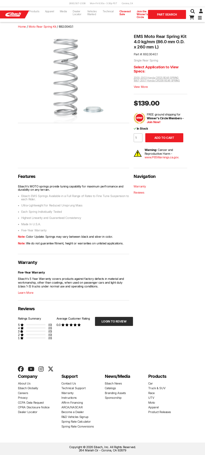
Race (151, 393)
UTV (151, 397)
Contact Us (68, 383)
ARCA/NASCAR (72, 407)
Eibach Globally (28, 388)
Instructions (69, 397)
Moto (151, 402)
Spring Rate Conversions (77, 426)
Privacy (23, 397)
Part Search (167, 14)
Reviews (139, 192)
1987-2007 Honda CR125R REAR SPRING (157, 80)
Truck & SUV (157, 388)
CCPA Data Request (31, 402)
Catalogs (110, 388)
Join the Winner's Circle (142, 14)
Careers (23, 393)
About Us (24, 383)
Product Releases (159, 412)
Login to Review (114, 321)
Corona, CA (127, 3)
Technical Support (73, 388)
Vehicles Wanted (92, 13)
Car (150, 383)
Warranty (140, 186)
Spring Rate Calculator (76, 421)
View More (141, 86)
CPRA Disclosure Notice (34, 407)
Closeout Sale (125, 13)
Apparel (49, 11)
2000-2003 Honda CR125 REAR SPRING (156, 77)
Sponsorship (113, 397)
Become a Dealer (72, 412)
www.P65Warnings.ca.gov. (162, 157)
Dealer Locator (77, 13)
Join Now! (153, 122)
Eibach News (113, 383)
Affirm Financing (72, 402)
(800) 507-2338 (77, 3)
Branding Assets (115, 393)
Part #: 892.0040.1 (146, 54)
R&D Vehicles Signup (74, 416)
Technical (108, 11)
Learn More (25, 292)
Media (63, 11)
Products (34, 11)
